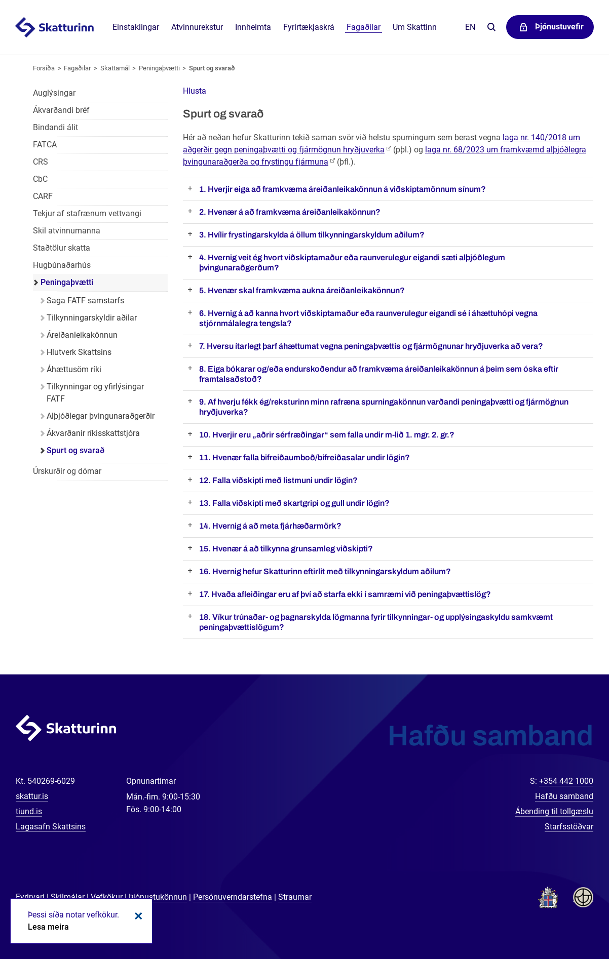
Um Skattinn (415, 27)
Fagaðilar (77, 68)
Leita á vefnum (491, 27)
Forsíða (44, 68)
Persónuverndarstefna (232, 897)
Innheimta (253, 27)
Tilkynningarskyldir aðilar (92, 318)
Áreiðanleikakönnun (82, 335)
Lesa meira (48, 927)
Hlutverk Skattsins (79, 352)
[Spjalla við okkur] (568, 918)
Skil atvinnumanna (66, 230)
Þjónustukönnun (158, 897)
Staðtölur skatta (61, 248)
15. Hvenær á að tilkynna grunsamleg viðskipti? (286, 548)
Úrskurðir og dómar (67, 471)
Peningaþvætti (159, 68)
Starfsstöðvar (569, 826)
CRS (40, 162)
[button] (194, 91)
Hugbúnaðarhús (62, 265)
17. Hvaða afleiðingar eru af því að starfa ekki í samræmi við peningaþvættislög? (345, 594)
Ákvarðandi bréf (61, 110)
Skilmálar (68, 897)
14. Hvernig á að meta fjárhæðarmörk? (270, 526)
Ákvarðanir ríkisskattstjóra (93, 433)
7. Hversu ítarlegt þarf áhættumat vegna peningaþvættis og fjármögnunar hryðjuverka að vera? (371, 346)
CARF (43, 196)
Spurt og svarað (212, 68)
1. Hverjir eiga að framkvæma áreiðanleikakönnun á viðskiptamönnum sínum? (342, 189)
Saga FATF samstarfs (85, 300)
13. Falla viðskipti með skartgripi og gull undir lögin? (294, 503)
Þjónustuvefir (559, 26)
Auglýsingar (54, 93)
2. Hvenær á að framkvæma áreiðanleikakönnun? (289, 212)
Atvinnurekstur (197, 27)
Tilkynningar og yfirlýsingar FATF (95, 393)
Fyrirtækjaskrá (308, 27)
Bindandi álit (55, 127)
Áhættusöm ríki (74, 369)
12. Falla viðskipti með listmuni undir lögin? (278, 480)
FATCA (45, 144)
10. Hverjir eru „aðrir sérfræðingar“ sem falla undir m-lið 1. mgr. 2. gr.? (326, 434)
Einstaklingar (135, 27)
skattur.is (32, 796)
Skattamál (115, 68)
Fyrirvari (30, 897)
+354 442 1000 (566, 781)
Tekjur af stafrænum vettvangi (87, 213)
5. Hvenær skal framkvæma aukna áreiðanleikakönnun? (302, 290)
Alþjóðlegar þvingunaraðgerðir (101, 416)
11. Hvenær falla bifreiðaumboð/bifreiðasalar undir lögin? (304, 457)
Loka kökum (137, 916)
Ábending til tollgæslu (554, 811)
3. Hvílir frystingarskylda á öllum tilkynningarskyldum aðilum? (312, 234)
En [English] (470, 27)
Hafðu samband (564, 796)
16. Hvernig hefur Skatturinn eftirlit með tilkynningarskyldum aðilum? (325, 571)
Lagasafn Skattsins (51, 826)
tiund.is (29, 811)
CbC (40, 179)
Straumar (295, 897)
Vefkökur (107, 897)
